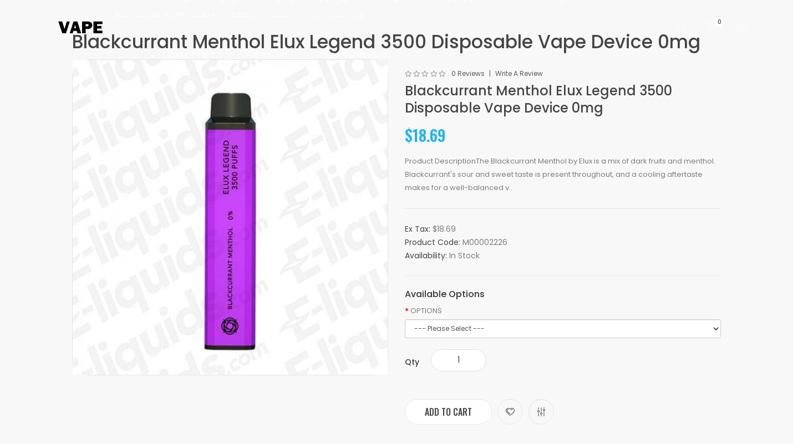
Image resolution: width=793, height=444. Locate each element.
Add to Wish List (510, 412)
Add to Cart (448, 412)
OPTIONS (426, 311)
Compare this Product (541, 412)
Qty (412, 362)
